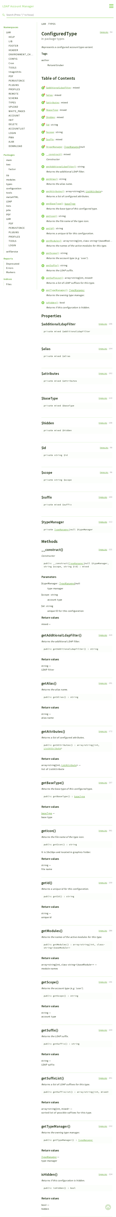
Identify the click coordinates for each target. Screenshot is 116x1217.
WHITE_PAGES (17, 111)
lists (8, 205)
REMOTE (14, 93)
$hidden (50, 117)
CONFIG (13, 58)
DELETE (13, 124)
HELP (12, 36)
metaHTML (12, 197)
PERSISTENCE (17, 80)
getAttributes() (55, 191)
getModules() (54, 240)
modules (11, 179)
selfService (12, 251)
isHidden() (52, 302)
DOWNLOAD (15, 146)
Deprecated (12, 263)
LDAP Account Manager (18, 6)
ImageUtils (15, 71)
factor (12, 169)
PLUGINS (14, 85)
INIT (11, 119)
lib (7, 175)
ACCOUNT (14, 115)
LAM (8, 32)
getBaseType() (54, 203)
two (8, 164)
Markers (10, 272)
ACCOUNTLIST (17, 128)
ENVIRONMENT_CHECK (22, 54)
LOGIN (12, 132)
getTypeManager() (57, 290)
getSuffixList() (54, 277)
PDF (11, 76)
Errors (9, 267)
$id (47, 124)
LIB (10, 41)
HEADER (13, 50)
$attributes (52, 102)
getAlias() (52, 178)
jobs (8, 210)
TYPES (12, 102)
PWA (11, 137)
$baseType (52, 109)
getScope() (52, 253)
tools (9, 192)
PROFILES (14, 89)
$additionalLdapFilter (58, 87)
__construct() (54, 154)
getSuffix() (52, 265)
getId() (50, 228)
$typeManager (54, 146)
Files (9, 284)
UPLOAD (13, 106)
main (9, 160)
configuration (13, 188)
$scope (50, 132)
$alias (49, 95)
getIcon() (51, 216)
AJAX (11, 141)
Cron (11, 63)
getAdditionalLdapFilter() (61, 166)
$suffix (50, 139)
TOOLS (12, 67)
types (9, 184)
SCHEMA (13, 98)
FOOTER (13, 45)
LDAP (9, 201)
